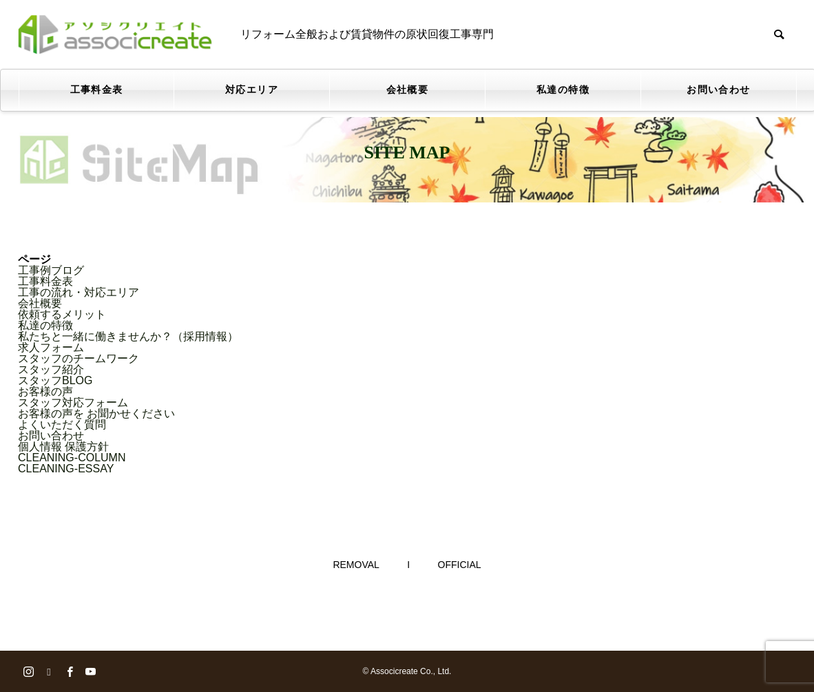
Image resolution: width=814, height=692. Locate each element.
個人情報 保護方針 (63, 446)
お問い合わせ (718, 90)
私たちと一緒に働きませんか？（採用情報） (128, 336)
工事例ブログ (51, 270)
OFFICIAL (459, 564)
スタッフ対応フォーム (73, 402)
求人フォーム (51, 347)
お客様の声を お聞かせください (96, 413)
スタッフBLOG (55, 380)
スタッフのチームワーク (78, 358)
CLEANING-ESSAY (66, 468)
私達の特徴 (562, 90)
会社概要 (407, 90)
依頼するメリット (62, 314)
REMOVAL (356, 564)
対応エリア (251, 90)
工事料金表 (96, 90)
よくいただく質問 (62, 424)
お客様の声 (45, 391)
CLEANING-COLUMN (71, 457)
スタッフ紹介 (51, 369)
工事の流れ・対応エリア (78, 292)
